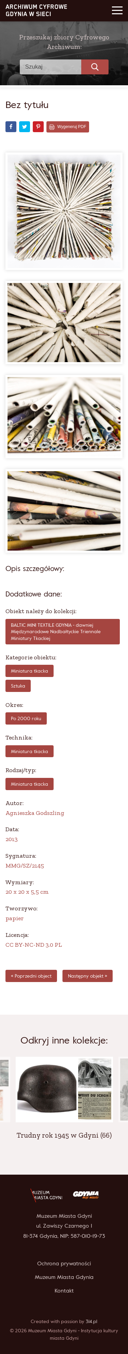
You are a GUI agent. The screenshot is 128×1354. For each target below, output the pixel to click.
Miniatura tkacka (29, 670)
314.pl (91, 1321)
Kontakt (64, 1290)
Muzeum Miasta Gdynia (64, 1277)
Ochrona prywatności (64, 1263)
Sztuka (18, 685)
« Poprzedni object (31, 975)
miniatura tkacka (29, 751)
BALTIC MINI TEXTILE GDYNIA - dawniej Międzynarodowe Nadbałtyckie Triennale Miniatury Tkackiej (56, 631)
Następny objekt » (87, 975)
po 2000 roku (26, 718)
